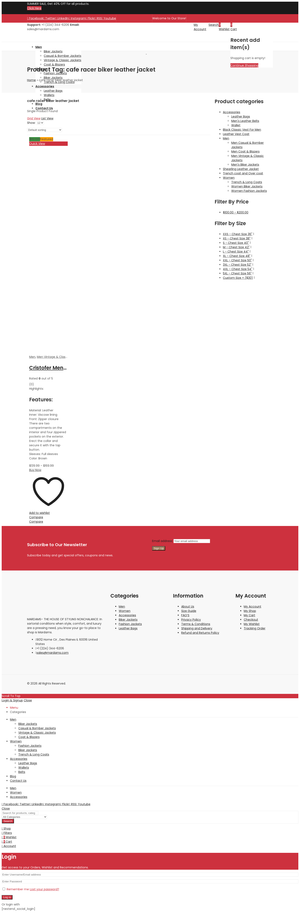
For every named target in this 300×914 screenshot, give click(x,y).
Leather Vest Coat (236, 134)
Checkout (251, 620)
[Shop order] (44, 130)
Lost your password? (44, 889)
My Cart (249, 615)
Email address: (163, 541)
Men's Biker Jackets (245, 164)
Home (31, 80)
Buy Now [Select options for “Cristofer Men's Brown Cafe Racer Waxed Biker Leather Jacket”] (35, 470)
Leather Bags (240, 116)
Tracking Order (254, 628)
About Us (187, 606)
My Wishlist (252, 624)
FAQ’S (185, 615)
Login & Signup (12, 700)
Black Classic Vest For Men (242, 130)
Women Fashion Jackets (249, 191)
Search (8, 821)
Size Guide (188, 611)
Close (28, 700)
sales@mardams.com (52, 653)
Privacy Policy (191, 620)
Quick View (37, 143)
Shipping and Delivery (196, 628)
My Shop (250, 611)
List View (47, 118)
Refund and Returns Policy (200, 633)
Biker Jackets (128, 620)
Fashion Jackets (130, 624)
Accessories (231, 112)
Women (229, 178)
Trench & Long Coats (246, 182)
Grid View (33, 118)
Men (32, 357)
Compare (36, 517)
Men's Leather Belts (245, 121)
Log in (7, 897)
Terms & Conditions (195, 624)
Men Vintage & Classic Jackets (59, 357)
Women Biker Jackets (246, 186)
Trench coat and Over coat (243, 173)
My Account (252, 606)
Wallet (235, 125)
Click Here (34, 8)
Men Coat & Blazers (245, 151)
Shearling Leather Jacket (241, 169)
